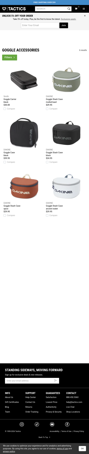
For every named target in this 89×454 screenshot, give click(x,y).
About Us (9, 397)
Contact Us (30, 402)
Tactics (14, 9)
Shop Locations (73, 412)
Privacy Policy (78, 431)
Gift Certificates (12, 402)
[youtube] (52, 425)
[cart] (76, 9)
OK (82, 448)
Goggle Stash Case (66, 84)
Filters (10, 57)
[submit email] (55, 380)
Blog (7, 407)
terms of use (62, 448)
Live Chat (70, 407)
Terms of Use (66, 431)
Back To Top (44, 437)
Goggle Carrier (24, 84)
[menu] (84, 9)
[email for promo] (40, 25)
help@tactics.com (74, 402)
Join (64, 25)
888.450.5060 (72, 397)
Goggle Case (24, 137)
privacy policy (9, 451)
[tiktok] (37, 425)
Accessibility (54, 431)
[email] (32, 381)
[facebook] (67, 425)
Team (7, 412)
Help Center (30, 397)
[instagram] (22, 425)
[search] (53, 8)
